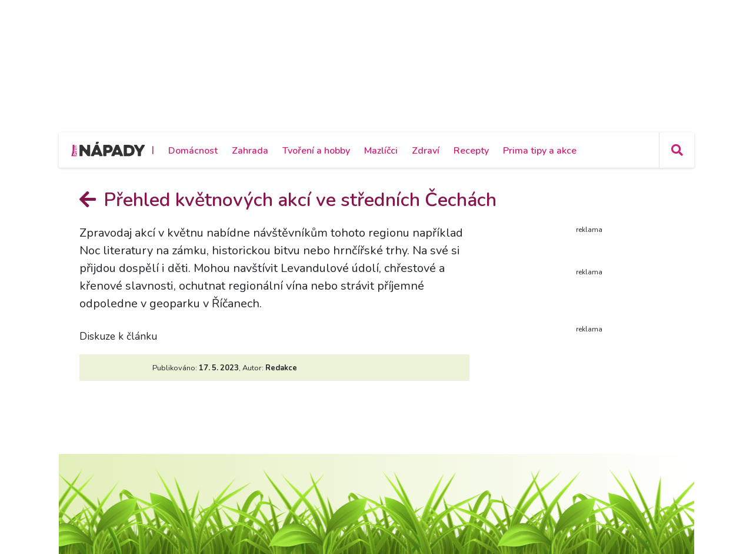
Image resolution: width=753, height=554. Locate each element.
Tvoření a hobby (316, 150)
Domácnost (193, 150)
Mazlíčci (381, 150)
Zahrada (250, 150)
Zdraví (425, 150)
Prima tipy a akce (540, 150)
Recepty (471, 150)
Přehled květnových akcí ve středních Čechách (288, 200)
